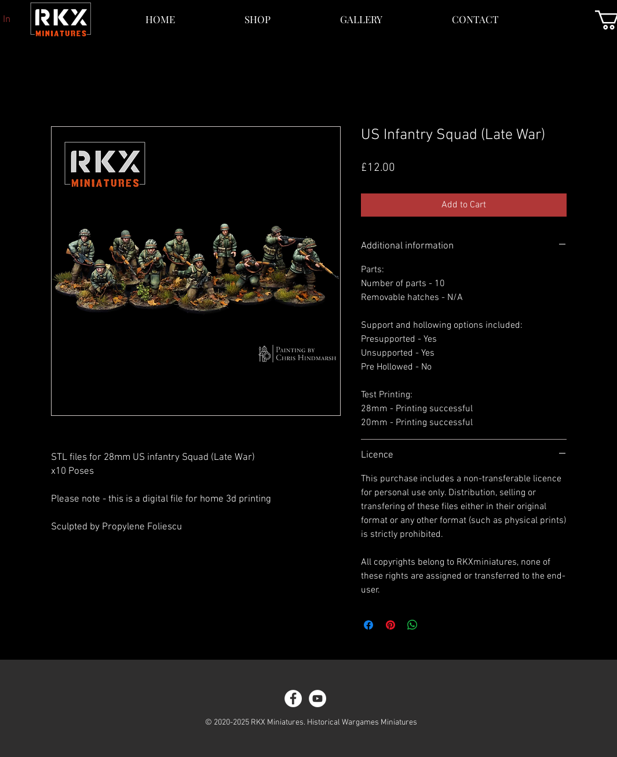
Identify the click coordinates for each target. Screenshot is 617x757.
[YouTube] (317, 698)
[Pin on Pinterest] (390, 625)
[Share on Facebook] (368, 625)
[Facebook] (293, 698)
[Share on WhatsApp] (412, 625)
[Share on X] (434, 625)
